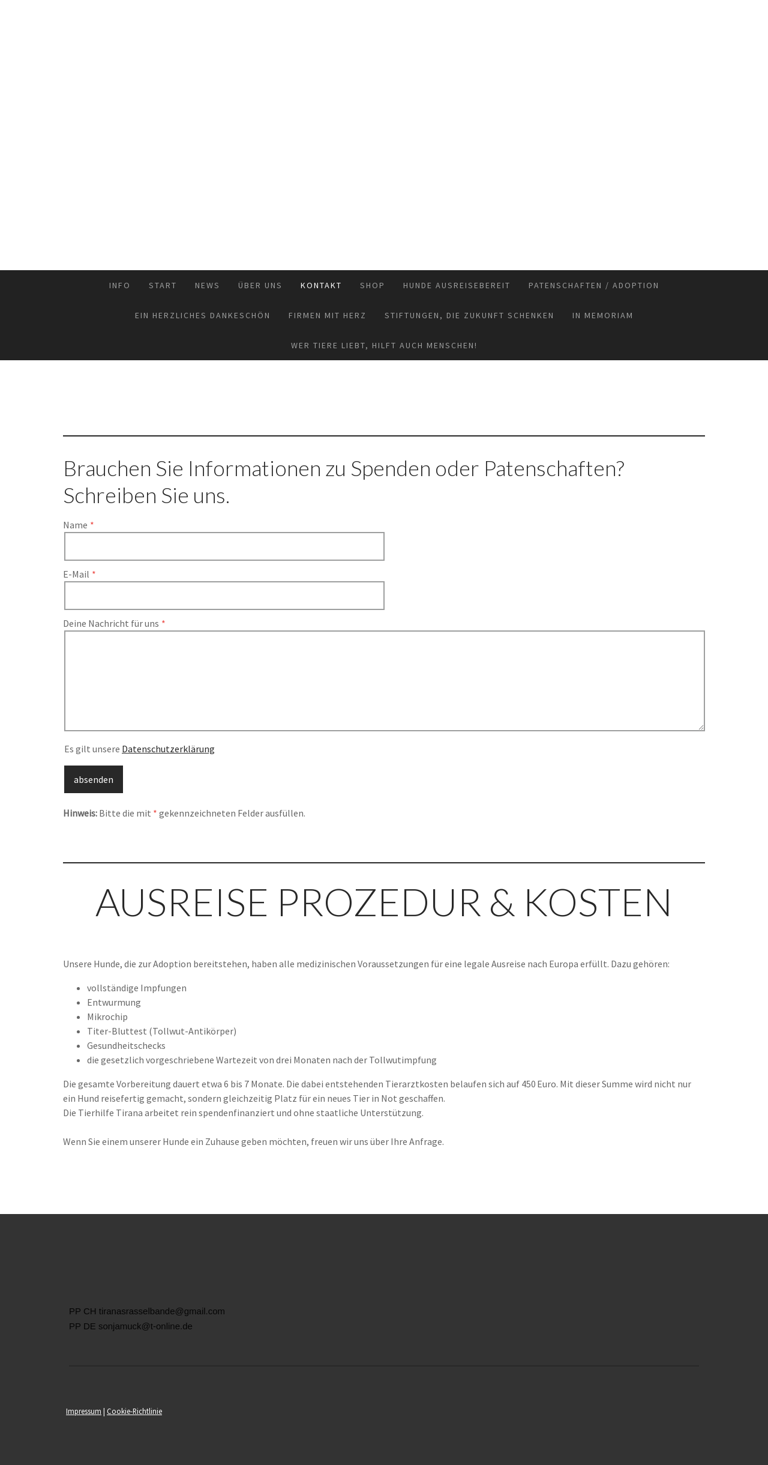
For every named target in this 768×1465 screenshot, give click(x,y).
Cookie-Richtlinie (134, 1411)
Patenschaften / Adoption (594, 285)
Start (163, 285)
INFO (120, 285)
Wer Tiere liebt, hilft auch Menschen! (384, 345)
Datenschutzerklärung (168, 749)
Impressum (83, 1411)
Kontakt (321, 285)
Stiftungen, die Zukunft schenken (469, 315)
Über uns (260, 285)
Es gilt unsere (139, 749)
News (207, 285)
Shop (372, 285)
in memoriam (603, 315)
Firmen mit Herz (328, 315)
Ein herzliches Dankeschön (203, 315)
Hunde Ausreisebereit (457, 285)
